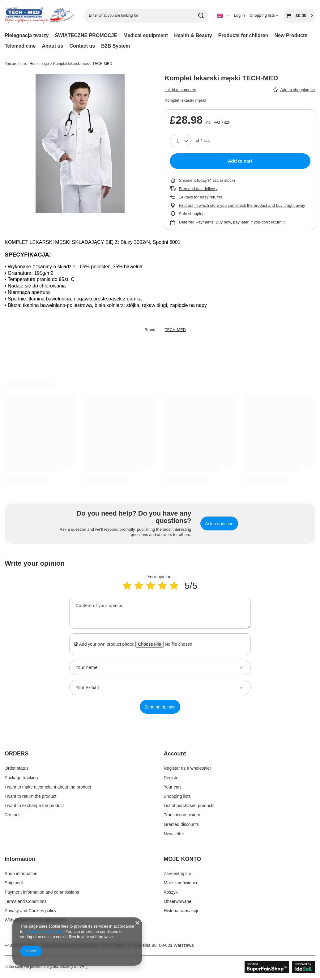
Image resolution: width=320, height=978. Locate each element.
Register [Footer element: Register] (172, 777)
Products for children (243, 35)
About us (52, 46)
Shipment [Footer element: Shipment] (14, 882)
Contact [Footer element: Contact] (12, 814)
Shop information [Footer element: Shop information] (21, 873)
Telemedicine (20, 46)
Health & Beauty (193, 35)
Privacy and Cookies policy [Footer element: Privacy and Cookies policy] (30, 910)
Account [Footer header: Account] (175, 754)
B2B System (115, 46)
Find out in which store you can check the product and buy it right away (242, 205)
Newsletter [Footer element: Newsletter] (174, 833)
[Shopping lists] (264, 15)
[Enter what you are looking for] (146, 16)
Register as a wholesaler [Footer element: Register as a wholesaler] (187, 768)
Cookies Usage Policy (43, 931)
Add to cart (240, 161)
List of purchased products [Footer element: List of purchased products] (189, 805)
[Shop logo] (40, 15)
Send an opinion (160, 706)
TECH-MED (175, 329)
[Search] (201, 16)
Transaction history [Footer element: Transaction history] (182, 814)
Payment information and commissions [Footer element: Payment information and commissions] (42, 892)
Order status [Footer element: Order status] (16, 768)
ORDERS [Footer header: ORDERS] (16, 754)
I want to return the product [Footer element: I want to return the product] (30, 796)
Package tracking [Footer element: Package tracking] (21, 777)
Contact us (82, 46)
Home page (39, 64)
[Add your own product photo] (176, 644)
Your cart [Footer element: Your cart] (172, 787)
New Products (291, 35)
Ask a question (219, 523)
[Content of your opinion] (159, 613)
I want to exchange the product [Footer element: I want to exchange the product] (34, 805)
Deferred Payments (196, 222)
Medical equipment (145, 35)
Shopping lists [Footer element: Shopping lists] (177, 796)
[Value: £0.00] (299, 16)
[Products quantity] (180, 141)
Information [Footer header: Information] (20, 859)
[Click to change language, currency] (223, 15)
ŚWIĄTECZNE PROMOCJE (86, 35)
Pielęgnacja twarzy (27, 35)
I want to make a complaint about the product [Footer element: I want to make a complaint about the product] (48, 787)
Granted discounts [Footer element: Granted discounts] (181, 824)
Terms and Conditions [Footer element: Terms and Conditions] (25, 901)
